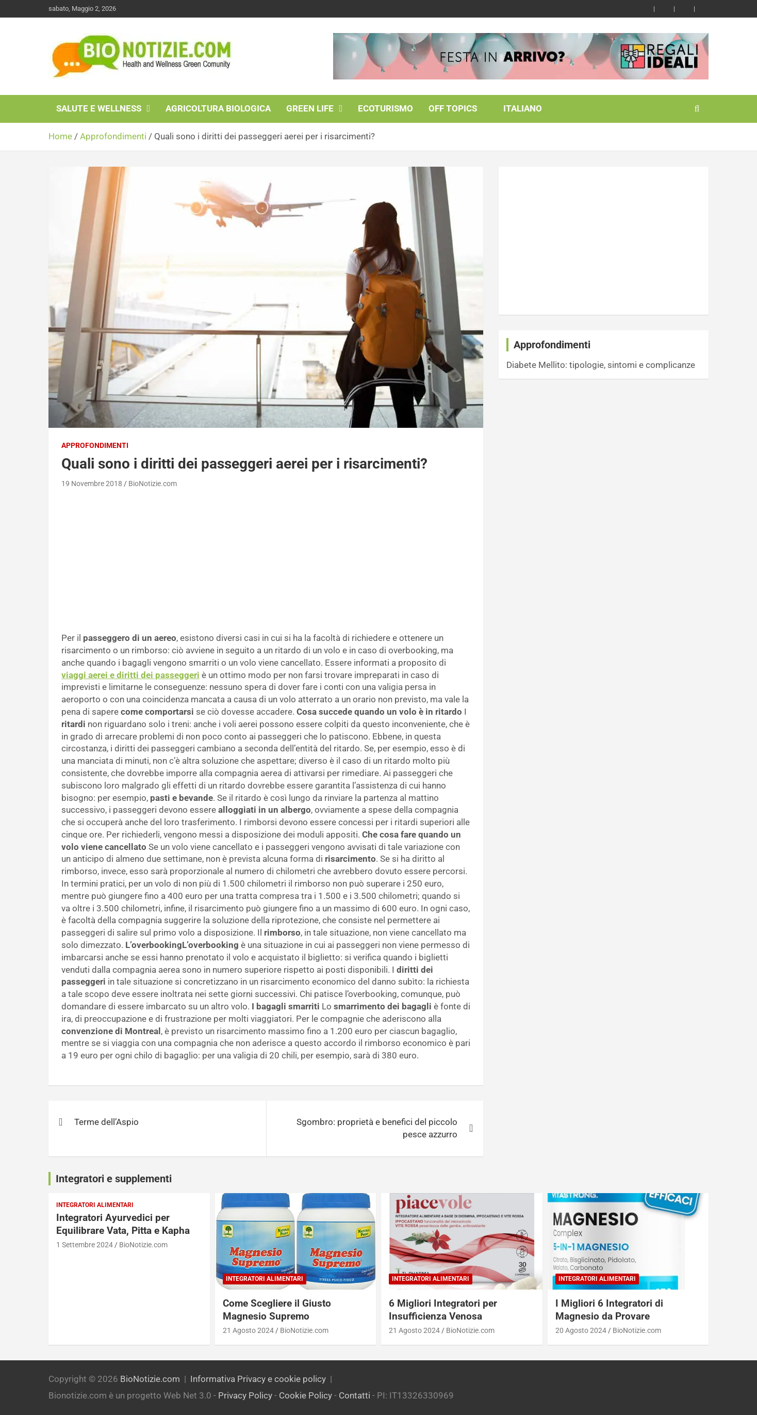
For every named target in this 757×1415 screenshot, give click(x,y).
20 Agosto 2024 (580, 1330)
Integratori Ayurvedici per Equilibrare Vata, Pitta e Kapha (123, 1224)
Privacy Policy (245, 1395)
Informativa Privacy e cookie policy (258, 1379)
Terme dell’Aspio (106, 1122)
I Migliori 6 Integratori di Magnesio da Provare (609, 1309)
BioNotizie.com (152, 483)
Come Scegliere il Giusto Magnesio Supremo (277, 1309)
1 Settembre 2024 (84, 1245)
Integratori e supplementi (114, 1178)
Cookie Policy (305, 1395)
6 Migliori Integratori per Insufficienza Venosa (443, 1309)
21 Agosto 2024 (248, 1330)
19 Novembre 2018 (91, 483)
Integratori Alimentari (95, 1205)
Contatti (354, 1395)
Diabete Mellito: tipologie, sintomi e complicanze (600, 365)
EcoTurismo (385, 108)
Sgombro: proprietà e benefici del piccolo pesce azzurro (377, 1128)
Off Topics (453, 108)
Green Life (310, 108)
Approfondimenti (94, 445)
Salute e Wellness (98, 108)
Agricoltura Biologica (218, 108)
